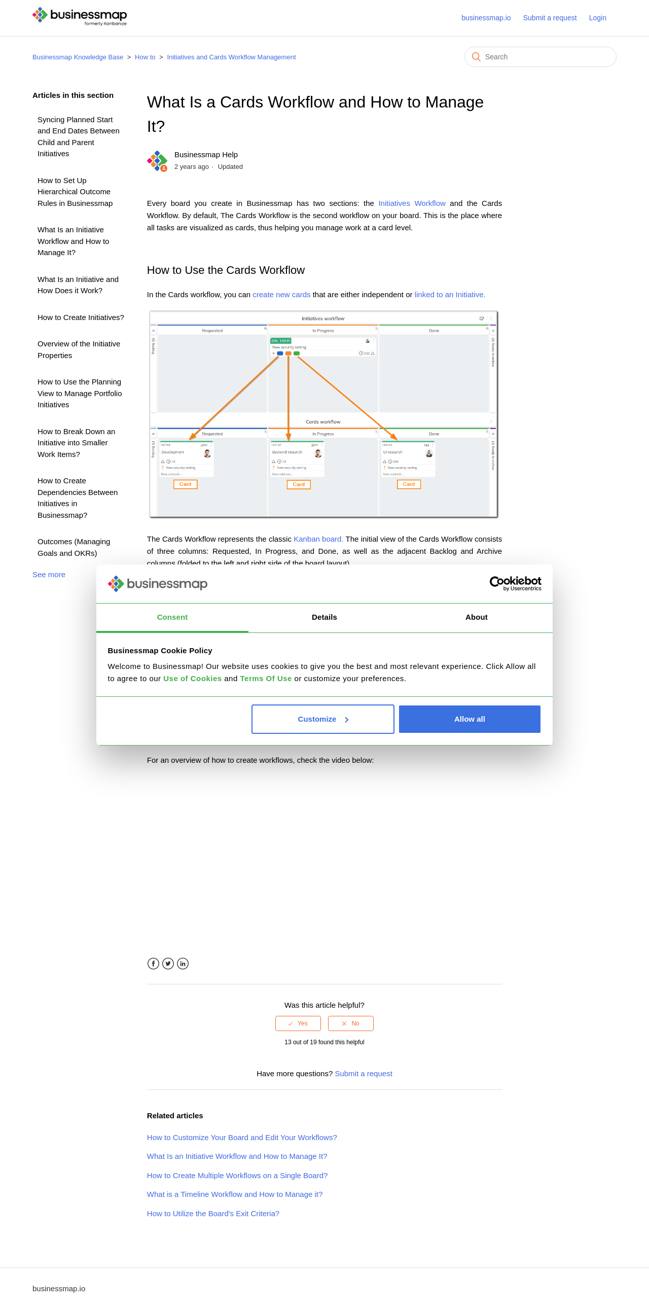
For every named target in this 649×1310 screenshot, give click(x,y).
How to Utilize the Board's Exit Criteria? (213, 1213)
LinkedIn (182, 964)
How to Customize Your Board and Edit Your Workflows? (242, 1137)
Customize (323, 719)
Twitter (168, 964)
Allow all (469, 719)
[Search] (540, 57)
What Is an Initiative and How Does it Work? (78, 285)
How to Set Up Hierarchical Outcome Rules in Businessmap (75, 191)
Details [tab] (324, 617)
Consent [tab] (172, 617)
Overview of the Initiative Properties (79, 349)
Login (597, 18)
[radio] (298, 1023)
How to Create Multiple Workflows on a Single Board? (237, 1175)
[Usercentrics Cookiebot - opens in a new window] (497, 583)
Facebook (153, 964)
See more (48, 574)
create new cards (281, 294)
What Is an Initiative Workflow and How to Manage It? (73, 241)
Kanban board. (318, 539)
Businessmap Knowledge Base (77, 57)
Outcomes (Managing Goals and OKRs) (74, 547)
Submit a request (550, 18)
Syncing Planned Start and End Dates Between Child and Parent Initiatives (79, 136)
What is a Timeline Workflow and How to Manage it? (235, 1194)
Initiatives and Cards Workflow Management (231, 57)
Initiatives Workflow (411, 203)
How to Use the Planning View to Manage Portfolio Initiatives (80, 393)
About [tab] (476, 617)
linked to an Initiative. (450, 294)
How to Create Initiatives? (81, 317)
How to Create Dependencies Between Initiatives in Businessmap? (78, 497)
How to (145, 57)
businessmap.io (486, 18)
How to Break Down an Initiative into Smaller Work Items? (76, 442)
